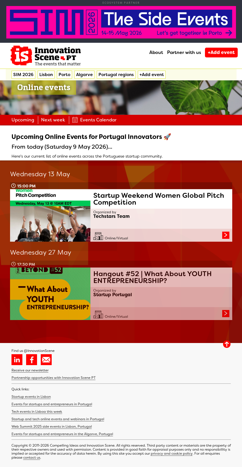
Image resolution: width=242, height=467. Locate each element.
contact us (31, 457)
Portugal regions (116, 74)
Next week (53, 120)
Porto (64, 74)
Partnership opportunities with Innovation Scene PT (53, 377)
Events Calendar (94, 120)
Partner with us (184, 52)
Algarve (84, 74)
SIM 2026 (23, 74)
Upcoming (22, 120)
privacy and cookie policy (172, 453)
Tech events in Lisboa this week (36, 411)
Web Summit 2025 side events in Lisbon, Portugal (51, 426)
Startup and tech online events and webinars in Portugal (57, 419)
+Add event (221, 52)
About (156, 52)
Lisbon (46, 74)
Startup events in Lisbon (31, 396)
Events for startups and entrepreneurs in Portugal (51, 404)
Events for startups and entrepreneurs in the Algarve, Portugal (62, 434)
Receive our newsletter (30, 370)
